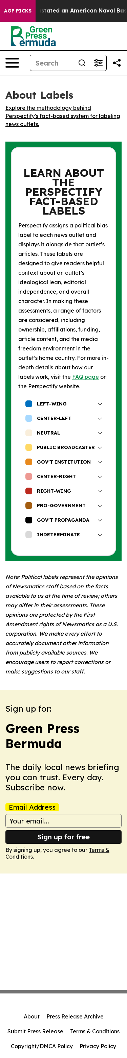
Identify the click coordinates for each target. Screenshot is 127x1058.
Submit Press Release (35, 1031)
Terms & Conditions (95, 1031)
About (32, 1016)
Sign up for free (64, 837)
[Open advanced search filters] (98, 63)
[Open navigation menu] (12, 63)
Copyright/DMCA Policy (42, 1046)
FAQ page (85, 376)
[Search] (52, 63)
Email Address (32, 807)
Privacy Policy (98, 1046)
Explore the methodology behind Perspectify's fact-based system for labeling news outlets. (62, 115)
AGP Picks (17, 11)
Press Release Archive (75, 1016)
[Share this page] (117, 63)
